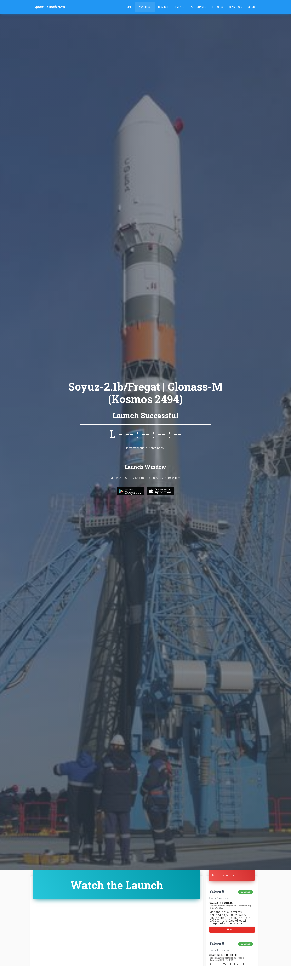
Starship (163, 7)
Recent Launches (223, 875)
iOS (251, 7)
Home (128, 7)
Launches (144, 7)
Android (235, 7)
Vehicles (217, 7)
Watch (232, 929)
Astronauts (198, 7)
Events (179, 7)
